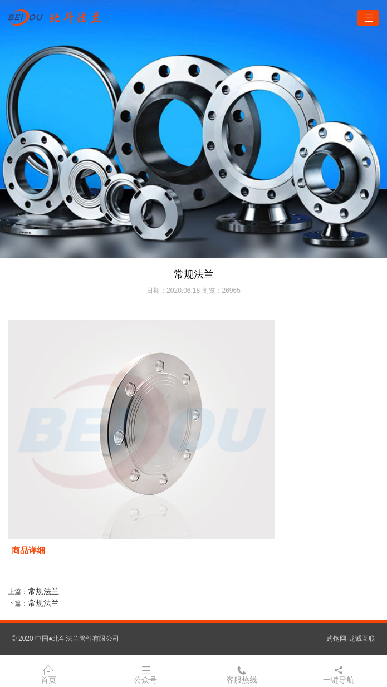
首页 (48, 674)
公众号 (145, 674)
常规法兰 (43, 591)
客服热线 (241, 674)
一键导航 (338, 674)
